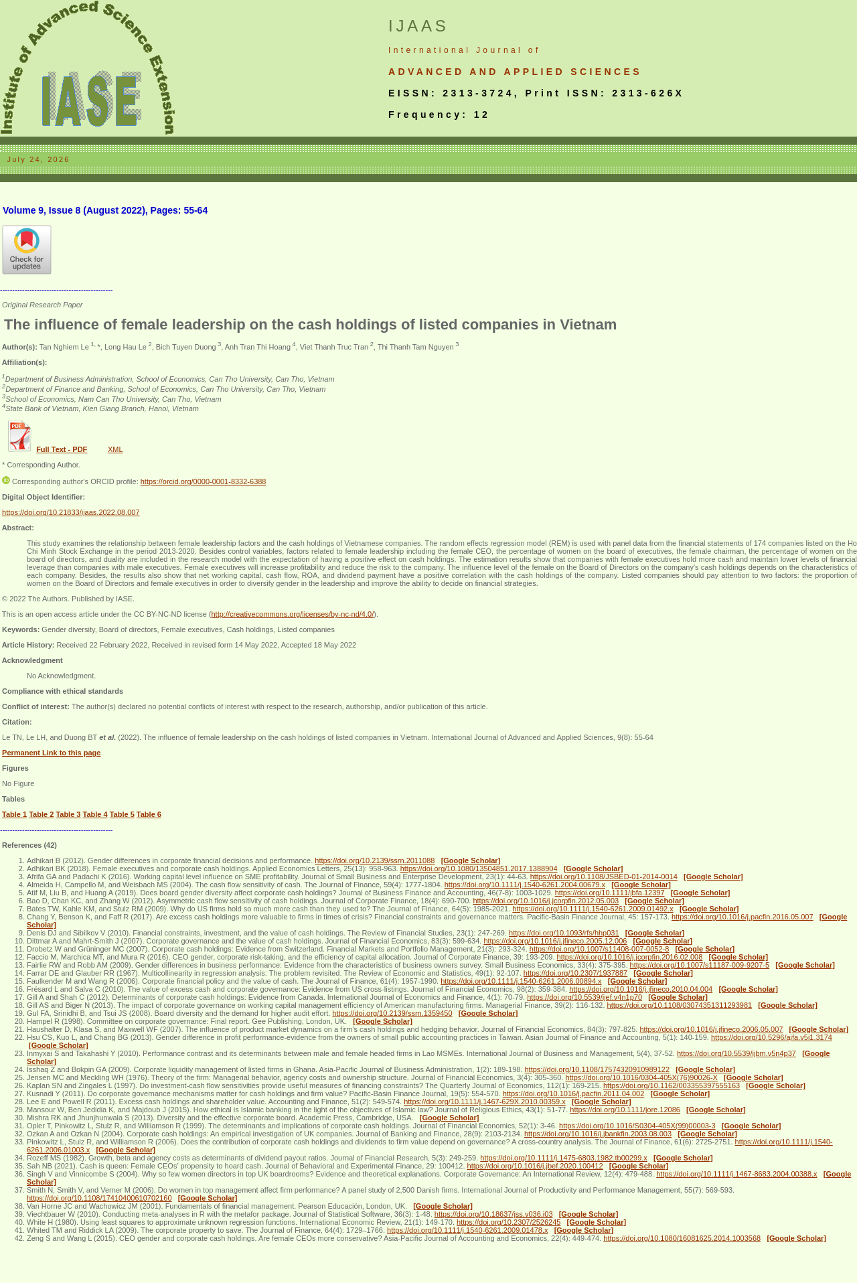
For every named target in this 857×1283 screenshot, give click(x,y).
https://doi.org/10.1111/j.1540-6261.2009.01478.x (467, 1230)
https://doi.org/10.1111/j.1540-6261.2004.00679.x (525, 885)
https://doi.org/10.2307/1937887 (575, 973)
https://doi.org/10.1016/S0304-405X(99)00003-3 (637, 1126)
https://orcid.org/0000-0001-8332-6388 (203, 481)
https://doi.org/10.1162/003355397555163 (671, 1085)
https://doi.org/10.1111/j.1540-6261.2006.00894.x (521, 981)
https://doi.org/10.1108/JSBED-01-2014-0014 (604, 877)
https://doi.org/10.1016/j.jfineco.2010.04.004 (640, 989)
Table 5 (122, 814)
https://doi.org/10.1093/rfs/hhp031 (564, 933)
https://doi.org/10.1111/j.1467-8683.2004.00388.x (736, 1174)
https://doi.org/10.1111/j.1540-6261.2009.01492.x (592, 909)
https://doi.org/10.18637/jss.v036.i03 (494, 1214)
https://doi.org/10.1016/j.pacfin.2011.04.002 (574, 1093)
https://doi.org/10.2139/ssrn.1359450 (392, 1013)
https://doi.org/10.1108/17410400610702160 (99, 1198)
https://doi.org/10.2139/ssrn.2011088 (375, 860)
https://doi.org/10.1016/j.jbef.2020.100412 (535, 1166)
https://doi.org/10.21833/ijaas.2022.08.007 (71, 512)
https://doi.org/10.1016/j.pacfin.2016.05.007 (742, 917)
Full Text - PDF (61, 449)
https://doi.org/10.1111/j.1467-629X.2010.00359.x (485, 1102)
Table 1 (14, 814)
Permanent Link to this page (51, 753)
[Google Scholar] (471, 860)
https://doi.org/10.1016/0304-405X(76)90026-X (641, 1077)
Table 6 (149, 814)
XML (115, 449)
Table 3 (68, 814)
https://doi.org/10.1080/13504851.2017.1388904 (479, 868)
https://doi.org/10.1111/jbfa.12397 (610, 893)
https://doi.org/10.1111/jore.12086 (625, 1110)
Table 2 (41, 814)
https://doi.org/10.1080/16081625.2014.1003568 (682, 1238)
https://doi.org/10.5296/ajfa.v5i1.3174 (771, 1037)
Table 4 (95, 814)
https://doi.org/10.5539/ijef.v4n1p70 (584, 997)
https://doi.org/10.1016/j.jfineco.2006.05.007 (711, 1029)
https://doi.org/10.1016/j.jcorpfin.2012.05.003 (546, 901)
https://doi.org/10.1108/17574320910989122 (597, 1069)
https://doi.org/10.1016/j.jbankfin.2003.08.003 (598, 1134)
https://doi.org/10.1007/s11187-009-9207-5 (700, 965)
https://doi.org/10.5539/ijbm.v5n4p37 (736, 1053)
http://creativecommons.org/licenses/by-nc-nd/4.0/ (292, 614)
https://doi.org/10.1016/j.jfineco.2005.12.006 (555, 941)
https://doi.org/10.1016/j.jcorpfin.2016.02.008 (630, 957)
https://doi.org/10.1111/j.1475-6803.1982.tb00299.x (563, 1158)
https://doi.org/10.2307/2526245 (508, 1222)
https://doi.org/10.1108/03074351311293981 (680, 1005)
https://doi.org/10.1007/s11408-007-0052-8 (600, 949)
